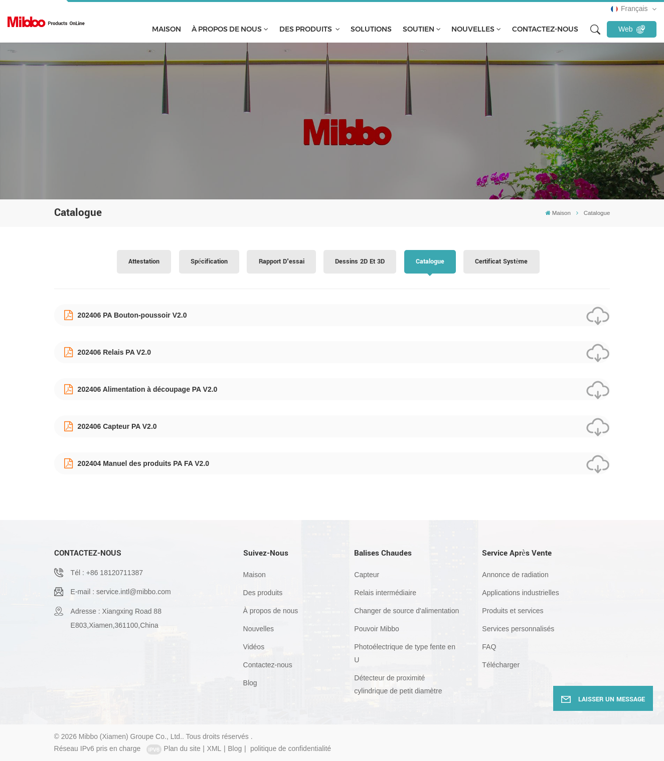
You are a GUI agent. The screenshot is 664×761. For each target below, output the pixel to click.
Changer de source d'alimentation (406, 611)
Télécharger (501, 665)
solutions (371, 29)
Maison (166, 29)
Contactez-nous (545, 29)
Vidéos (254, 647)
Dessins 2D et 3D (360, 261)
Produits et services (512, 611)
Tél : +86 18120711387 (107, 573)
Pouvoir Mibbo (376, 629)
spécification (209, 261)
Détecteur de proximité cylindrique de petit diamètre (398, 684)
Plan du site (182, 748)
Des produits (306, 29)
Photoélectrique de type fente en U (404, 653)
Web (631, 29)
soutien (418, 29)
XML (214, 748)
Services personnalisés (518, 629)
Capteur (366, 575)
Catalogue (430, 261)
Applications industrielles (520, 593)
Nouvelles (472, 29)
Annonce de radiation (515, 575)
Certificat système (501, 261)
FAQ (489, 647)
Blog (250, 683)
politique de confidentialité (290, 748)
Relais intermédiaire (385, 593)
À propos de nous (227, 29)
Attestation (143, 261)
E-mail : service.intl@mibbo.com (121, 592)
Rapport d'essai (281, 261)
